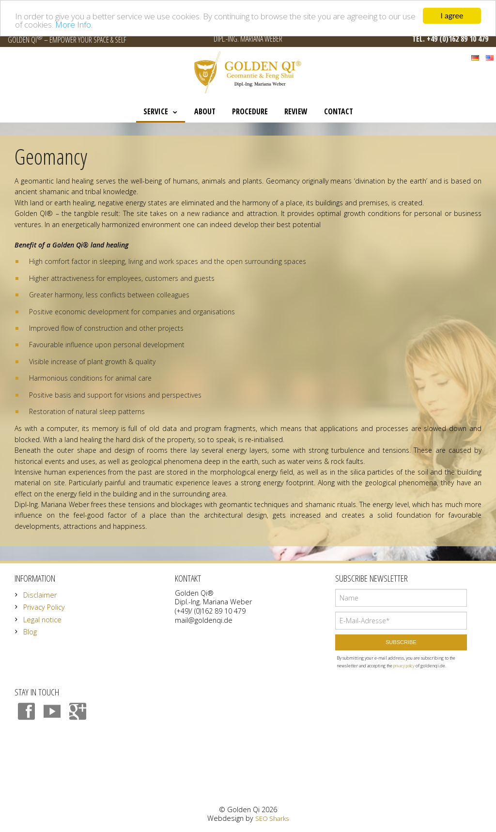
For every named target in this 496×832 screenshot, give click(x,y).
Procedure (250, 111)
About (205, 111)
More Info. (74, 24)
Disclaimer (40, 595)
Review (296, 111)
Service (155, 111)
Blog (30, 631)
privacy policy (404, 665)
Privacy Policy (44, 607)
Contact (338, 111)
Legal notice (42, 619)
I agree (452, 16)
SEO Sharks (272, 818)
